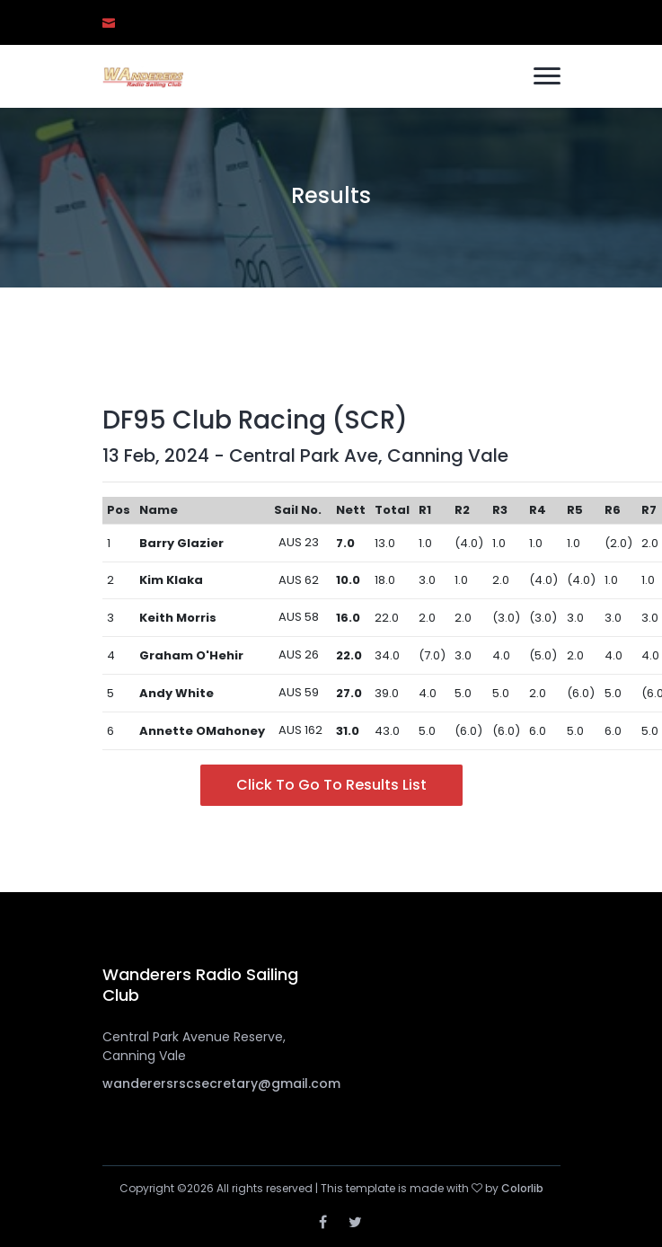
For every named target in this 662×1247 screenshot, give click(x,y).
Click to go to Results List (331, 784)
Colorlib (522, 1188)
